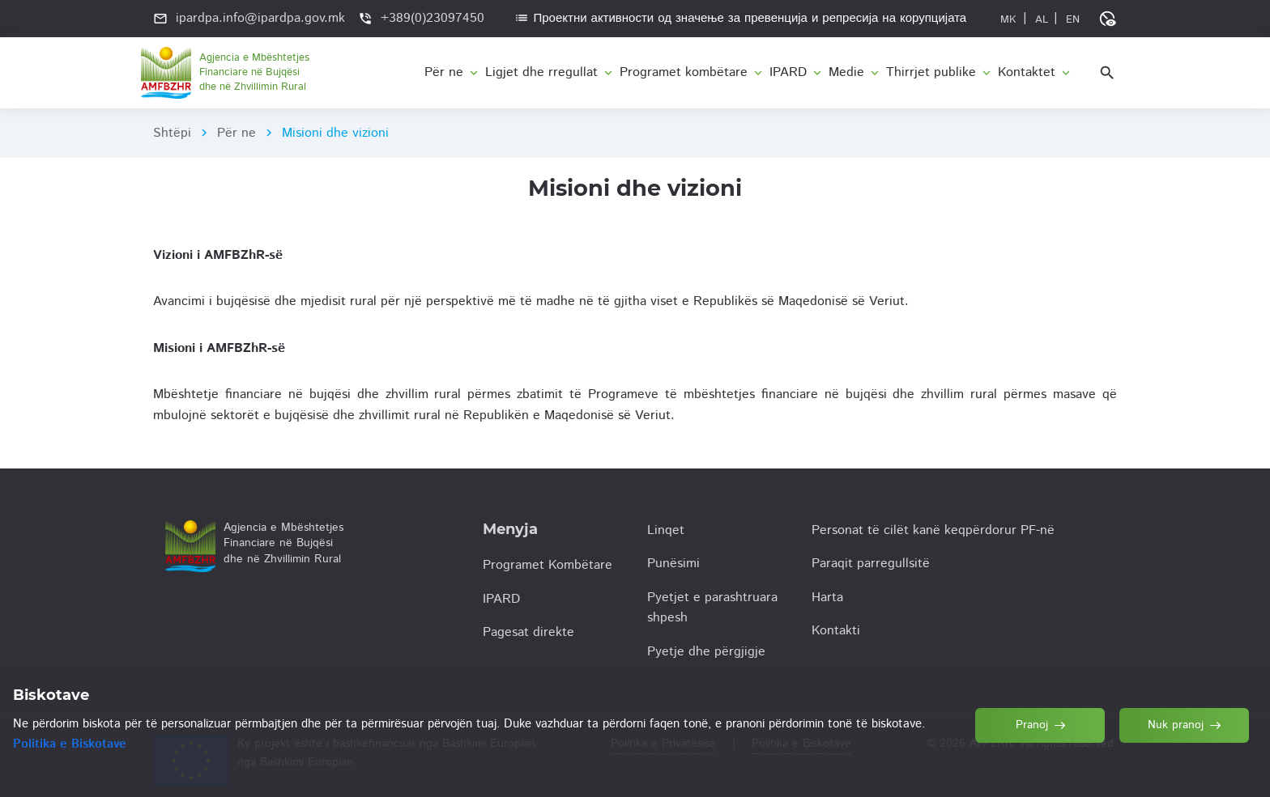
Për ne (236, 133)
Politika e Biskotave (69, 744)
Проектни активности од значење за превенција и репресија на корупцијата (740, 18)
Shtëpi (172, 133)
